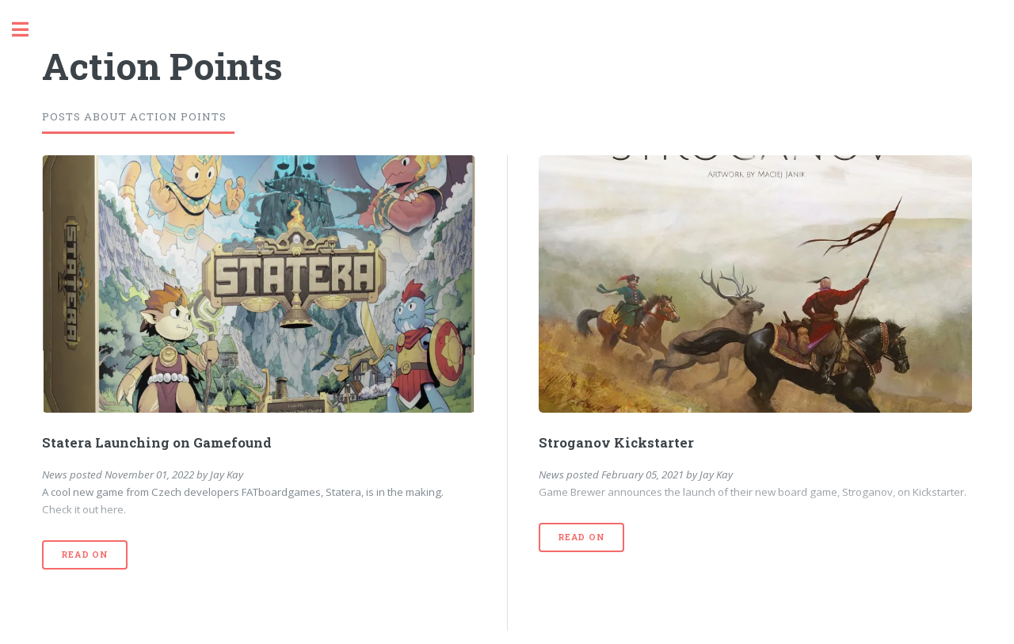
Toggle (28, 29)
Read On (85, 554)
